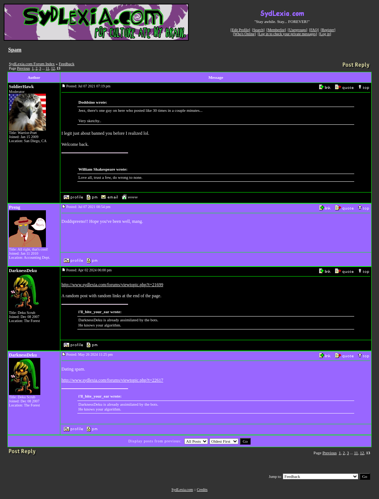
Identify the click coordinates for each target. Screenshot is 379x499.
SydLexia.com (182, 490)
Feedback (66, 63)
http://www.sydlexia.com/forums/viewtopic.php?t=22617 (112, 380)
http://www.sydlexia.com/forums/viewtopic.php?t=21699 (112, 284)
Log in (325, 34)
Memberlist (276, 30)
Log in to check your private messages (287, 34)
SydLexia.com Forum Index (32, 63)
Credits (202, 490)
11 (47, 68)
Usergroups (297, 30)
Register (328, 30)
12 (53, 68)
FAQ (314, 30)
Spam (14, 50)
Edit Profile (240, 30)
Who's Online (244, 34)
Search (258, 30)
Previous (23, 68)
